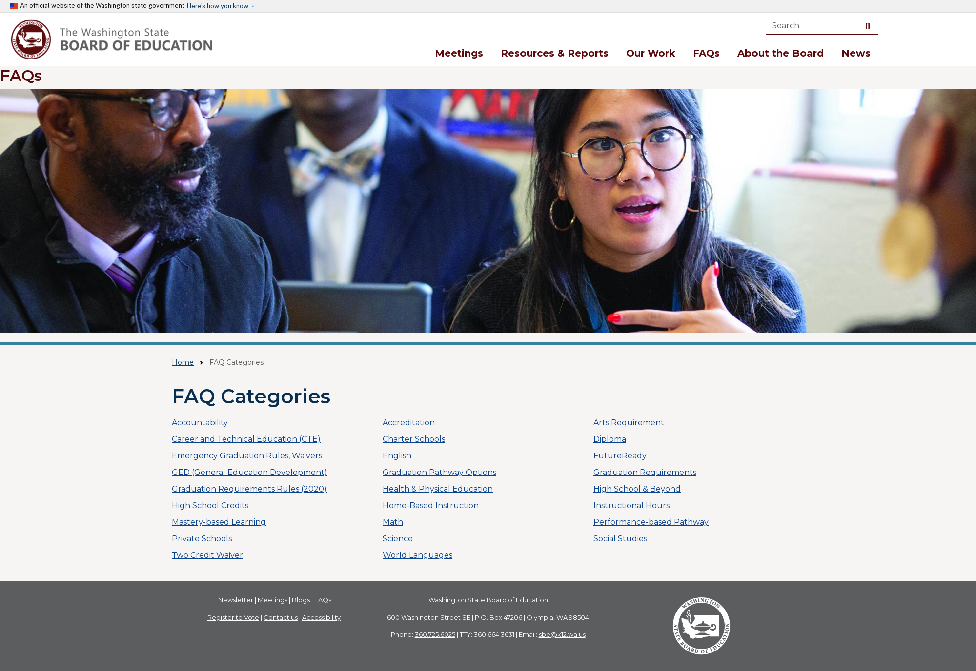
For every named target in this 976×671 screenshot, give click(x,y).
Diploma (609, 439)
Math (393, 522)
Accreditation (409, 422)
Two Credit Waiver (207, 555)
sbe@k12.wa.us (562, 634)
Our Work (650, 53)
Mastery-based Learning (219, 522)
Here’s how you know (218, 6)
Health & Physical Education (438, 488)
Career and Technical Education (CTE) (246, 439)
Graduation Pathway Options (439, 472)
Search (869, 25)
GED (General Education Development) (249, 472)
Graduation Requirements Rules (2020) (249, 488)
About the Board (780, 53)
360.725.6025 (435, 634)
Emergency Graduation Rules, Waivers (247, 455)
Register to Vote (233, 617)
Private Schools (202, 538)
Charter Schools (414, 439)
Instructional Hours (631, 505)
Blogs (301, 600)
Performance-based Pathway (651, 522)
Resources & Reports (555, 53)
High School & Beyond (637, 488)
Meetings (459, 53)
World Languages (417, 555)
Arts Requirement (628, 422)
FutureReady (620, 455)
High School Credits (210, 505)
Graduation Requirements (644, 472)
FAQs (706, 53)
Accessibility (321, 617)
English (397, 455)
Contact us (281, 617)
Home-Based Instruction (431, 505)
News (856, 53)
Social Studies (620, 538)
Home (183, 362)
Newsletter (235, 600)
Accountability (200, 422)
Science (398, 538)
